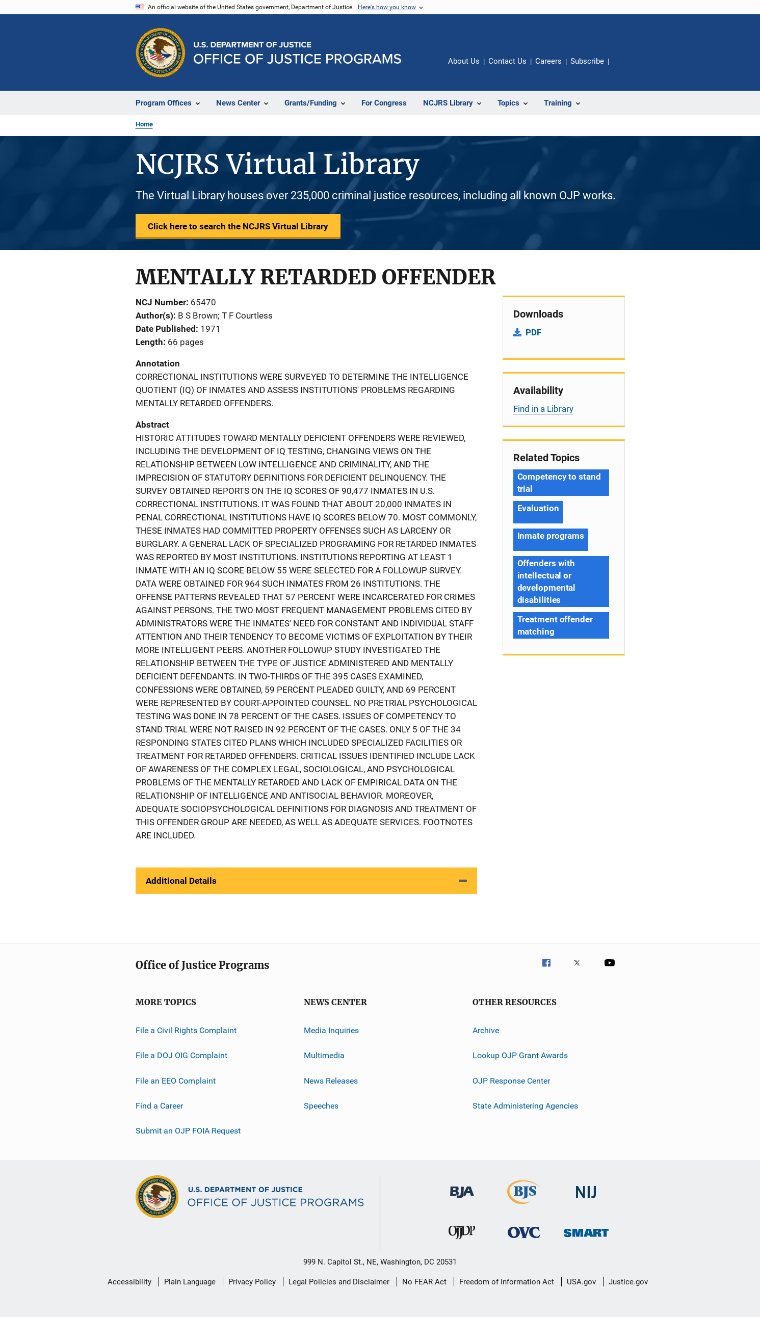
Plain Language (190, 1281)
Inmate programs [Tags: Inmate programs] (551, 536)
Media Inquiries (331, 1030)
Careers (548, 61)
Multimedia (324, 1055)
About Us (464, 61)
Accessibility (129, 1281)
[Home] (297, 53)
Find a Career (159, 1106)
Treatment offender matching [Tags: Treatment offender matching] (555, 625)
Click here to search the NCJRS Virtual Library (238, 226)
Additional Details (181, 881)
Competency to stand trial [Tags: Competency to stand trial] (559, 482)
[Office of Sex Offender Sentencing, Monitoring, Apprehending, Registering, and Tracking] (586, 1238)
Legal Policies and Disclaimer (339, 1281)
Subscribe (587, 61)
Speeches (321, 1106)
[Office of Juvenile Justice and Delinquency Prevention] (462, 1241)
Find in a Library (543, 409)
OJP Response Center (511, 1081)
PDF (533, 332)
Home (144, 124)
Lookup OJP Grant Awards (520, 1055)
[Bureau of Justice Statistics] (523, 1206)
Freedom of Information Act (506, 1281)
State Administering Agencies (525, 1106)
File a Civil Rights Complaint (186, 1030)
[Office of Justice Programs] (161, 52)
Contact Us (507, 61)
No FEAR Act (424, 1281)
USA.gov (581, 1281)
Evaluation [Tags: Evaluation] (538, 508)
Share (625, 68)
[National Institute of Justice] (586, 1200)
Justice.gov (628, 1281)
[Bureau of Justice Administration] (462, 1199)
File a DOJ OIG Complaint (181, 1055)
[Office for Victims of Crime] (524, 1239)
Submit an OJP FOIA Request (188, 1131)
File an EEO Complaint (176, 1081)
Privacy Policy (252, 1281)
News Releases (331, 1081)
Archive (486, 1030)
